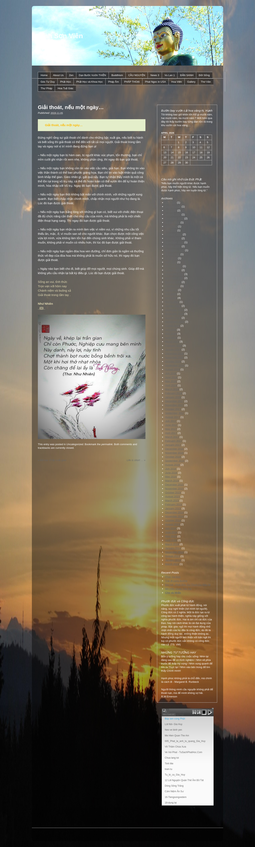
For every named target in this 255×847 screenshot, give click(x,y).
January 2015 (173, 508)
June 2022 (171, 226)
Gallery (191, 81)
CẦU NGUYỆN (136, 75)
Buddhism (117, 75)
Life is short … (136, 460)
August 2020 (172, 285)
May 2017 (171, 428)
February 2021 (173, 266)
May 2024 (171, 210)
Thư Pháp (46, 88)
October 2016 (173, 456)
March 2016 (172, 480)
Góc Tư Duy (48, 81)
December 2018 (174, 353)
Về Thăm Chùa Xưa (175, 746)
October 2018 (173, 361)
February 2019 (173, 345)
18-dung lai (171, 802)
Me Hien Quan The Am (177, 735)
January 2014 (173, 548)
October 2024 (173, 206)
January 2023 (173, 214)
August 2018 (172, 369)
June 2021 (171, 258)
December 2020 (174, 274)
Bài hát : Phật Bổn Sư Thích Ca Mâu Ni (188, 584)
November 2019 (174, 313)
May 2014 (171, 536)
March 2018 (172, 389)
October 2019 (173, 317)
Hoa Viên (176, 81)
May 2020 (171, 293)
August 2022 (172, 222)
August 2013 (172, 556)
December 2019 (174, 309)
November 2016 (174, 452)
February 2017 (173, 440)
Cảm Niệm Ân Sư (174, 791)
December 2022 (174, 218)
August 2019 (172, 325)
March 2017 (172, 436)
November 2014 (174, 516)
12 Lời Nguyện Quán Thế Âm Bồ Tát (184, 780)
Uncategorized (75, 444)
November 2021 (174, 242)
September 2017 (174, 413)
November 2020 (174, 278)
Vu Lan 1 (170, 75)
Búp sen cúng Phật (175, 718)
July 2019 (170, 329)
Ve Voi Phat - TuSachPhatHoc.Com (183, 752)
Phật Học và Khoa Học (89, 81)
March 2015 (172, 500)
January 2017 (173, 444)
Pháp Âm (113, 81)
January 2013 (173, 560)
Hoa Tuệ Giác (65, 88)
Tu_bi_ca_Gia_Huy (175, 774)
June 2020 (171, 289)
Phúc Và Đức (173, 576)
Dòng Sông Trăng (174, 785)
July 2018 (170, 373)
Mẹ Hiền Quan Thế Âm (178, 588)
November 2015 (174, 488)
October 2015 (173, 492)
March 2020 (172, 301)
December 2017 (174, 401)
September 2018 (174, 365)
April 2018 (171, 385)
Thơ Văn (206, 81)
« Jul (164, 171)
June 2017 (171, 425)
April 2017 (171, 432)
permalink (107, 444)
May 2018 (171, 381)
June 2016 (171, 472)
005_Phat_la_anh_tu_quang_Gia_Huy (185, 741)
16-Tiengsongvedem (175, 797)
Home (44, 75)
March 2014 (172, 544)
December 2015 (174, 484)
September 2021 (174, 250)
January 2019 (173, 349)
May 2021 (171, 262)
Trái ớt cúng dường (176, 580)
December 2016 (174, 448)
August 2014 (172, 524)
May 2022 (171, 230)
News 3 (154, 75)
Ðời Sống (204, 75)
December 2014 (174, 512)
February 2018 (173, 393)
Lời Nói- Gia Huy (173, 724)
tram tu (168, 769)
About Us (58, 75)
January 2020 (173, 305)
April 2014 (171, 540)
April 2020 (171, 297)
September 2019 (174, 321)
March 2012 (172, 564)
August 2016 (172, 464)
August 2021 (172, 254)
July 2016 (170, 468)
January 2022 (173, 238)
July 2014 (170, 528)
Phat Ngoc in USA (155, 81)
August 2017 (172, 417)
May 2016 (171, 476)
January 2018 (173, 397)
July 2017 (170, 421)
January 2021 (173, 270)
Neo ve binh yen (173, 729)
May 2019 (171, 333)
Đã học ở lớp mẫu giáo (52, 460)
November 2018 (174, 357)
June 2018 (171, 377)
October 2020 (173, 281)
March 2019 (172, 341)
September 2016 (174, 460)
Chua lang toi (172, 757)
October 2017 (173, 409)
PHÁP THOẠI (132, 81)
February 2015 (173, 504)
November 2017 (174, 405)
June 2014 (171, 532)
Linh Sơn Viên (60, 36)
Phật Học (65, 81)
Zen (71, 75)
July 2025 (170, 202)
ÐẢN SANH (186, 75)
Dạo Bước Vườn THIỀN (92, 75)
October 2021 (173, 246)
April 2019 (171, 337)
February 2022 (173, 234)
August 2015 (172, 496)
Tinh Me (169, 763)
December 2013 (174, 552)
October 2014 (173, 520)
